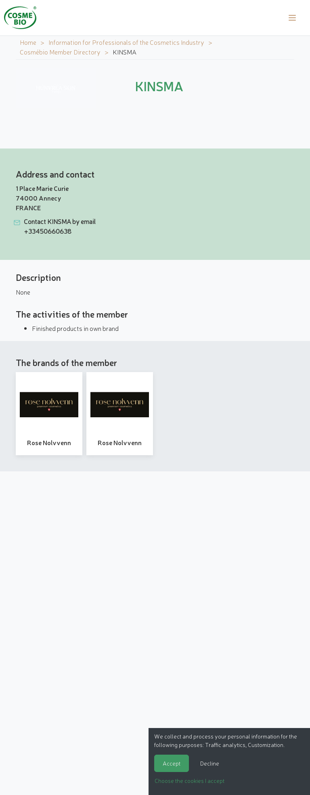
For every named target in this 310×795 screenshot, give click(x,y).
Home (28, 42)
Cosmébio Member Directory (60, 51)
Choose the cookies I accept (189, 780)
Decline (209, 763)
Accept (171, 763)
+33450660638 (47, 230)
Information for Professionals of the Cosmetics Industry (126, 42)
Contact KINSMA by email (60, 221)
